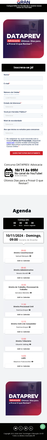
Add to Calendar (23, 261)
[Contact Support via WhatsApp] (42, 426)
